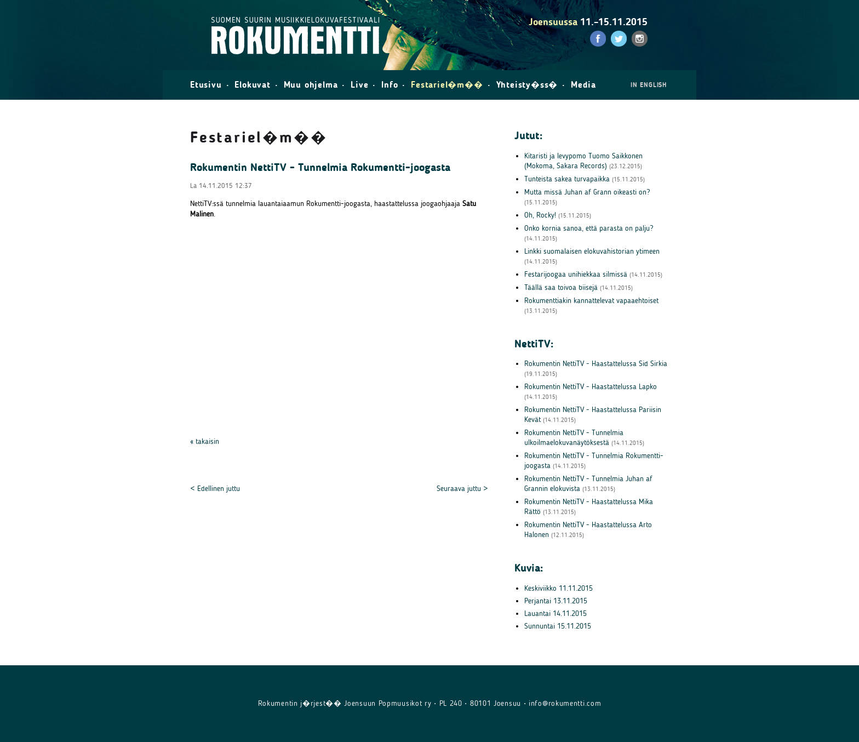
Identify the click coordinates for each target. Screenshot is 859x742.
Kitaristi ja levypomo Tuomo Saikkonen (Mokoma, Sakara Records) (583, 160)
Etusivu (206, 84)
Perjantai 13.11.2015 (555, 601)
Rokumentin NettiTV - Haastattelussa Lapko (590, 386)
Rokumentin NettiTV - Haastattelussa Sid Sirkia (595, 363)
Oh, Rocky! (540, 215)
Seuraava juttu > (462, 488)
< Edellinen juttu (215, 488)
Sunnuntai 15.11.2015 (557, 626)
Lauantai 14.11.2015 (555, 613)
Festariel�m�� (447, 84)
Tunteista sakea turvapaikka (567, 179)
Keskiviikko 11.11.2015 (558, 588)
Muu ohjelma (311, 84)
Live (359, 84)
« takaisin (204, 441)
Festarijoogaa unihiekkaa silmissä (575, 274)
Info (389, 84)
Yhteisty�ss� (527, 84)
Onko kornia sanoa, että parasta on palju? (588, 228)
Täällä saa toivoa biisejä (561, 287)
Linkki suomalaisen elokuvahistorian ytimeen (592, 251)
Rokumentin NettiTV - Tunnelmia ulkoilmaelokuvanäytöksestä (573, 437)
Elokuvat (252, 84)
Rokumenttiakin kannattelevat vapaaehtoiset (591, 300)
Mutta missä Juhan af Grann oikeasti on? (587, 192)
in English (649, 85)
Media (583, 84)
